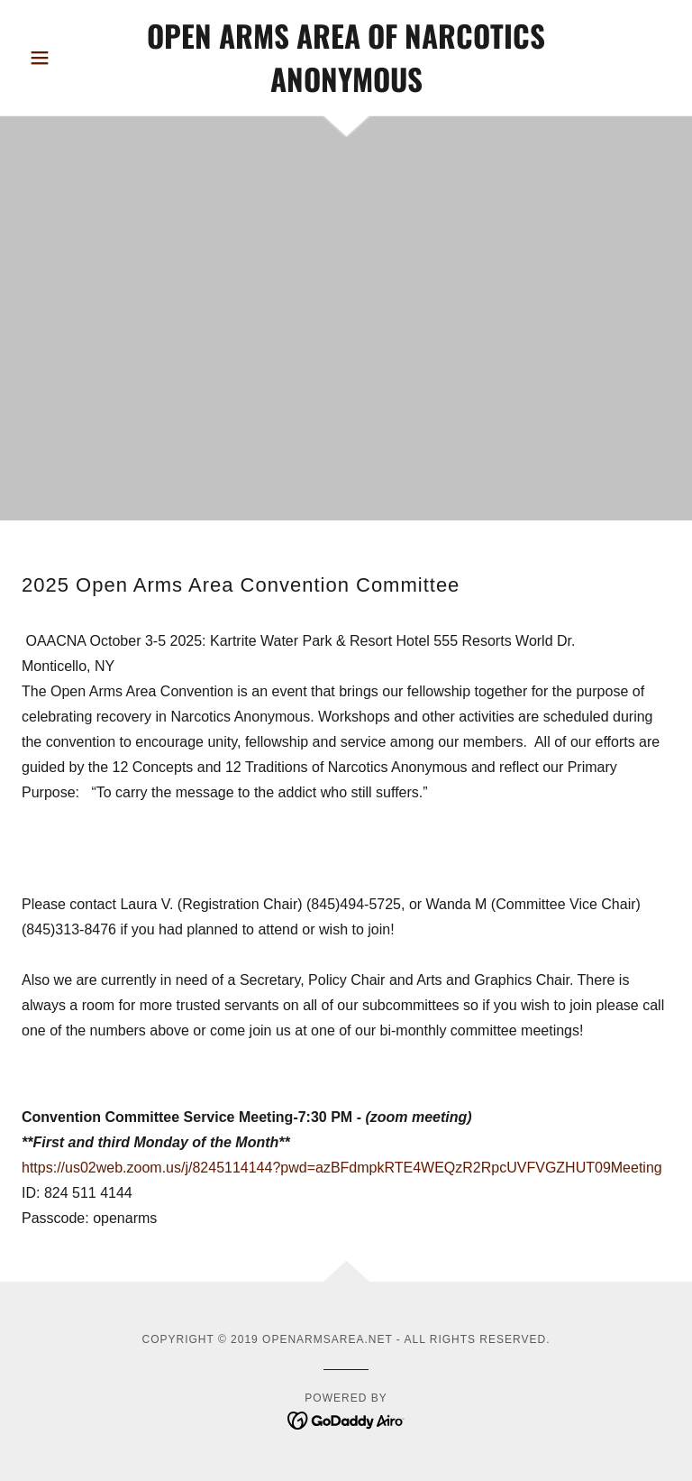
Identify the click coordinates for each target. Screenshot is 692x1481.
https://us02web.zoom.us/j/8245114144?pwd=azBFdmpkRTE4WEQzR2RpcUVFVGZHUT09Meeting (344, 1167)
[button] (70, 58)
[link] (346, 87)
